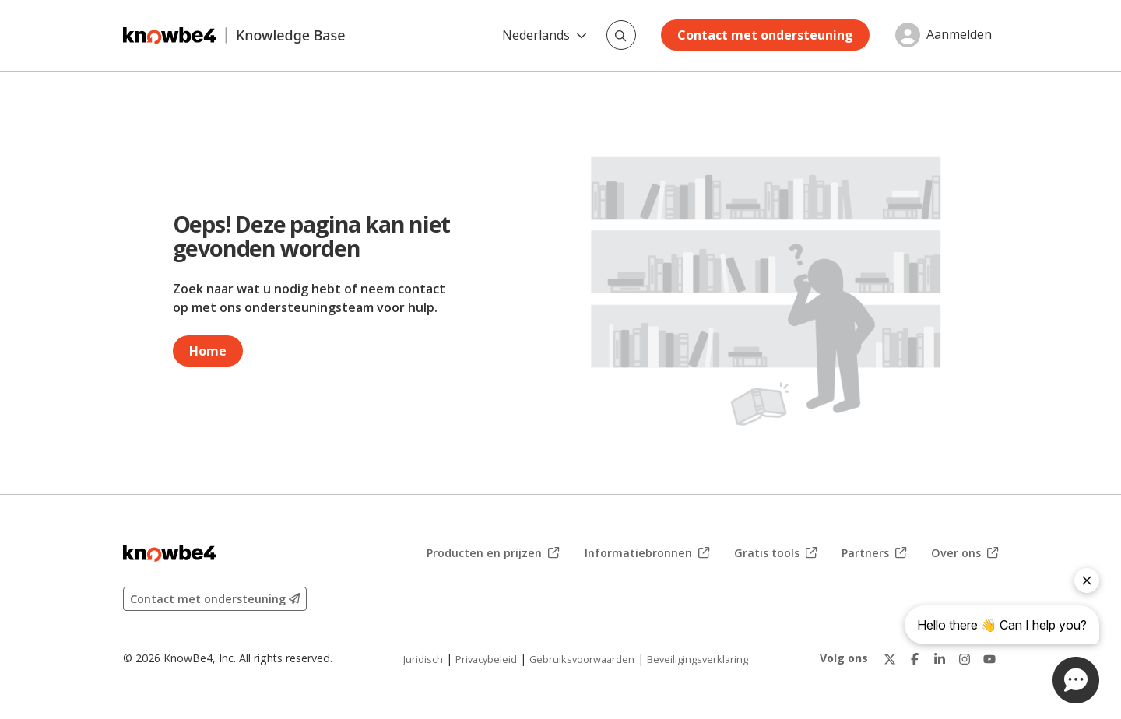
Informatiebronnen (647, 553)
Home (208, 351)
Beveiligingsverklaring (697, 659)
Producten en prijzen (493, 553)
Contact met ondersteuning (765, 35)
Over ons (964, 553)
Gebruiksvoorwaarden (581, 659)
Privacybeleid (486, 659)
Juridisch (423, 659)
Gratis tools (775, 553)
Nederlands (544, 35)
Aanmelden (959, 35)
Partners (874, 553)
